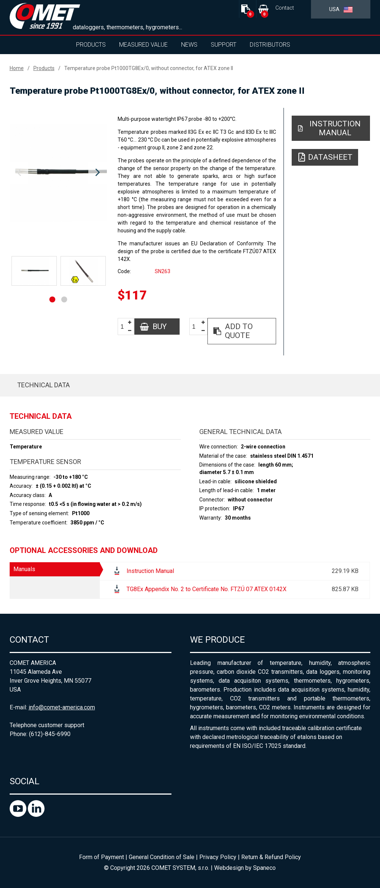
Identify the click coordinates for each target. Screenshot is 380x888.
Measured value (143, 44)
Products (91, 44)
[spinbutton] (125, 326)
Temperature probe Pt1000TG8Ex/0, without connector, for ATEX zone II (148, 68)
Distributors (270, 44)
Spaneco (264, 867)
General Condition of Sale (161, 857)
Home (17, 68)
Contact (284, 8)
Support (223, 44)
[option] (58, 173)
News (189, 44)
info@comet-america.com (62, 707)
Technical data (43, 385)
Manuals (24, 569)
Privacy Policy (217, 857)
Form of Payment (101, 857)
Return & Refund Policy (271, 857)
